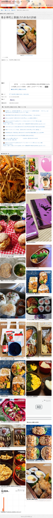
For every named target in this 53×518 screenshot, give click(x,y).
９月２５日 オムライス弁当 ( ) (24, 126)
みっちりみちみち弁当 (28, 55)
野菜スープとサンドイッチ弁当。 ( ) (22, 129)
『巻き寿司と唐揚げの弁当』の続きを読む (19, 94)
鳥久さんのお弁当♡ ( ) (20, 118)
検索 (17, 5)
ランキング (24, 1)
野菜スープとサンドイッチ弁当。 (8, 280)
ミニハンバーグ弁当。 (5, 447)
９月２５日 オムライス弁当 (33, 268)
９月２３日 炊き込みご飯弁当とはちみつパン (11, 486)
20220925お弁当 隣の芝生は (33, 293)
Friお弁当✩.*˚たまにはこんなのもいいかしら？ (11, 511)
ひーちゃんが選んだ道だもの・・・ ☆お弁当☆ (38, 319)
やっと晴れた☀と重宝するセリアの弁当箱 (10, 421)
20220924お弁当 (4, 396)
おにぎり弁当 (4, 319)
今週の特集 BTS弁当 (31, 191)
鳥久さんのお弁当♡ (31, 242)
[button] (15, 1)
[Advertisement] (26, 71)
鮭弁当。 (29, 358)
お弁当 (12, 99)
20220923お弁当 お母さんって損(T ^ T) (36, 460)
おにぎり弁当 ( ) (18, 135)
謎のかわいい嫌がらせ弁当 (32, 422)
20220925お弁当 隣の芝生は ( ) (23, 132)
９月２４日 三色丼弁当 (32, 396)
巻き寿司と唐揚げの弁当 (19, 89)
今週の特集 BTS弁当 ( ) (21, 115)
